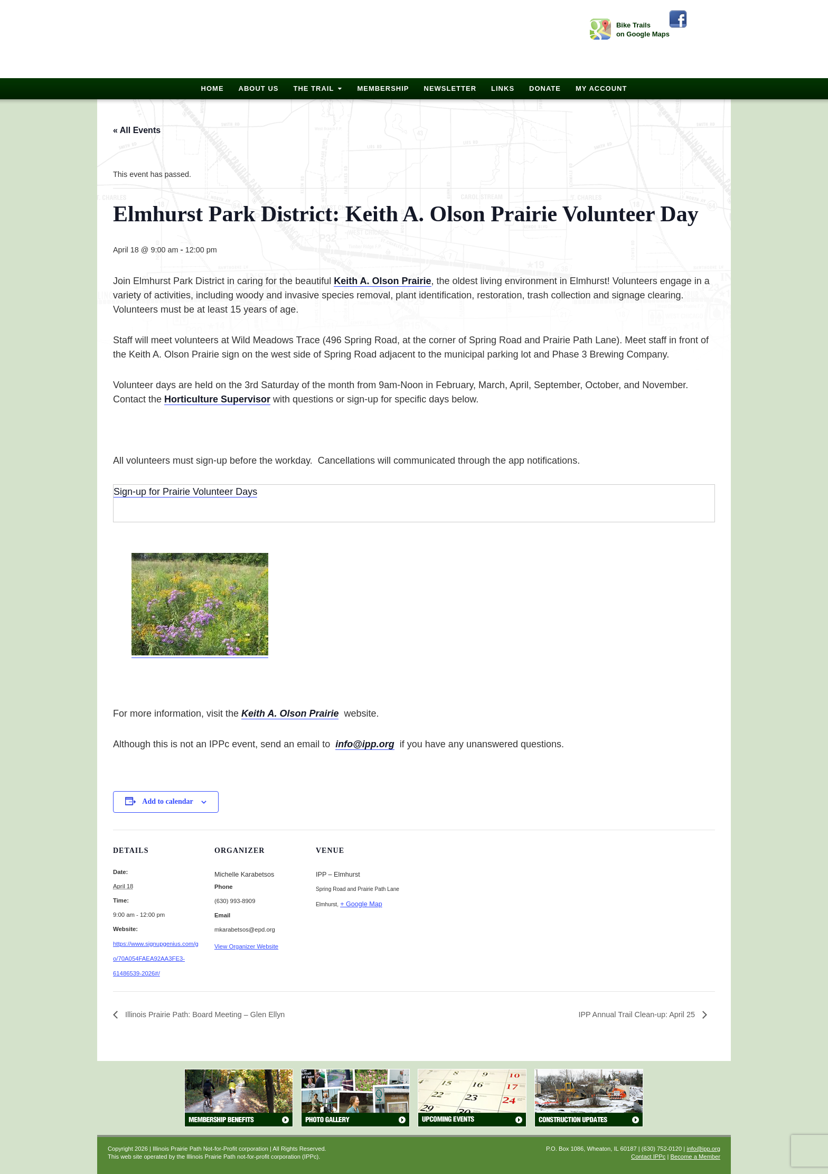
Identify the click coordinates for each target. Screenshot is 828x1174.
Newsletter (450, 88)
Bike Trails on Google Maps (643, 29)
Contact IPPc (648, 1156)
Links (502, 88)
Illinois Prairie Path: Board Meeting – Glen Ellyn (204, 1014)
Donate (545, 88)
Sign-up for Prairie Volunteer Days (185, 491)
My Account (601, 88)
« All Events (137, 130)
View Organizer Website (246, 946)
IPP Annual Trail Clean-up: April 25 (637, 1014)
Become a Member (695, 1156)
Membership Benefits (238, 1098)
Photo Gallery (355, 1098)
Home (212, 88)
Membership (383, 88)
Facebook (678, 19)
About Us (259, 88)
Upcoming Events (472, 1098)
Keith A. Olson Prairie (289, 713)
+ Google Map (361, 904)
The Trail (313, 88)
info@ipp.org (364, 744)
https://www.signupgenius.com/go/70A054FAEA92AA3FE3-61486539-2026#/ (156, 958)
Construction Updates (588, 1098)
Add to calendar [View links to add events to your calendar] (167, 801)
